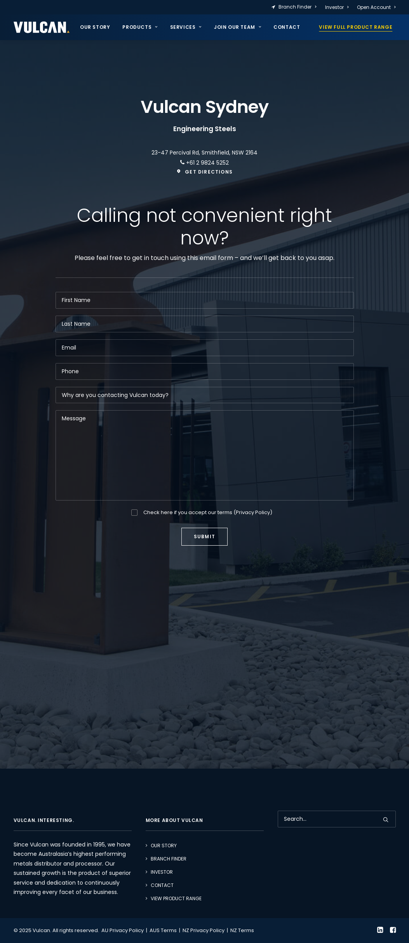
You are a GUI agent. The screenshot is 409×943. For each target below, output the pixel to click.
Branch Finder (297, 7)
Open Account (376, 7)
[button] (386, 819)
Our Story (95, 27)
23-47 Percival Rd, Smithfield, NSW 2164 (204, 152)
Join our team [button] (237, 27)
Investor (336, 7)
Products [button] (139, 27)
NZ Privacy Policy (204, 930)
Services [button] (186, 27)
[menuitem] (296, 7)
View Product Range (176, 898)
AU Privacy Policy (122, 930)
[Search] (337, 819)
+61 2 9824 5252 (206, 163)
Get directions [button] (204, 172)
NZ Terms (242, 930)
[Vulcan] (42, 27)
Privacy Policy (253, 512)
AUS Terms (163, 930)
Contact (286, 27)
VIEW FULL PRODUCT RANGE (355, 27)
